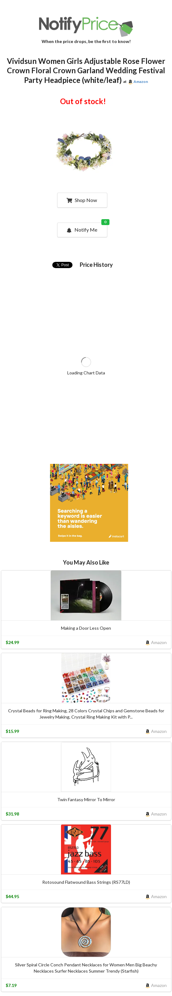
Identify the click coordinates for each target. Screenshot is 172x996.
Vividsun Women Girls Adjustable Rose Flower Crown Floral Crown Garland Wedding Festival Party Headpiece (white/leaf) (86, 70)
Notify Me (86, 228)
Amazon (141, 81)
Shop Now (82, 200)
